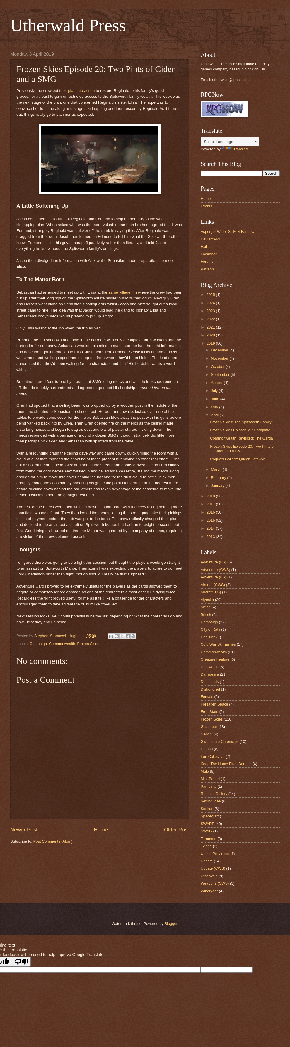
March (216, 469)
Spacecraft (210, 816)
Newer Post (23, 830)
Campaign (38, 644)
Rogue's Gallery (214, 794)
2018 (211, 496)
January (218, 485)
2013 (211, 536)
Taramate (208, 838)
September (221, 374)
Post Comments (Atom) (53, 841)
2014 (211, 528)
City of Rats (210, 629)
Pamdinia (208, 786)
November (220, 358)
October (218, 366)
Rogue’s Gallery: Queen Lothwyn (237, 459)
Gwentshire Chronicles (220, 741)
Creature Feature (215, 659)
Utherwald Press (68, 25)
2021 (211, 327)
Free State (209, 711)
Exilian (206, 246)
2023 (211, 311)
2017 (211, 504)
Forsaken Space (214, 704)
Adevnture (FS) (213, 562)
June (215, 399)
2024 (211, 303)
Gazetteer (209, 726)
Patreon (207, 269)
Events (206, 206)
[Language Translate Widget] (230, 141)
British (206, 614)
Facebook (209, 254)
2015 (211, 520)
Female (207, 696)
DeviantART (211, 239)
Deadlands (210, 681)
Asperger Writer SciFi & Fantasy (228, 231)
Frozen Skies (88, 644)
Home (101, 830)
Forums (207, 261)
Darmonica (210, 674)
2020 (211, 335)
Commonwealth (62, 644)
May (215, 407)
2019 (211, 343)
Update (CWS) (213, 868)
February (219, 477)
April (215, 415)
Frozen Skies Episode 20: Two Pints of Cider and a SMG (242, 448)
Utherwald (209, 876)
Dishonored (210, 689)
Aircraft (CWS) (213, 585)
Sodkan (207, 809)
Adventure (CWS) (215, 570)
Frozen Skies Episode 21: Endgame (240, 430)
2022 (211, 319)
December (220, 350)
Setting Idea (211, 801)
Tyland (206, 846)
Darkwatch (210, 667)
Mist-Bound (210, 779)
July (215, 390)
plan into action (81, 90)
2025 (211, 294)
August (217, 383)
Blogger (171, 923)
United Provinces (215, 853)
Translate (235, 149)
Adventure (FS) (213, 577)
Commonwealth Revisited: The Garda (241, 438)
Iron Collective (213, 756)
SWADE (207, 824)
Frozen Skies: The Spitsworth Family (240, 422)
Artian (206, 607)
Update (207, 861)
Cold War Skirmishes (218, 644)
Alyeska (207, 599)
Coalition (208, 637)
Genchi (207, 734)
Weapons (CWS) (215, 883)
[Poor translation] (21, 962)
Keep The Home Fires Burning (226, 764)
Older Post (176, 830)
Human (207, 749)
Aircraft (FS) (211, 592)
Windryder (209, 891)
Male (205, 771)
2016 (211, 512)
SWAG (206, 831)
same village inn (122, 292)
